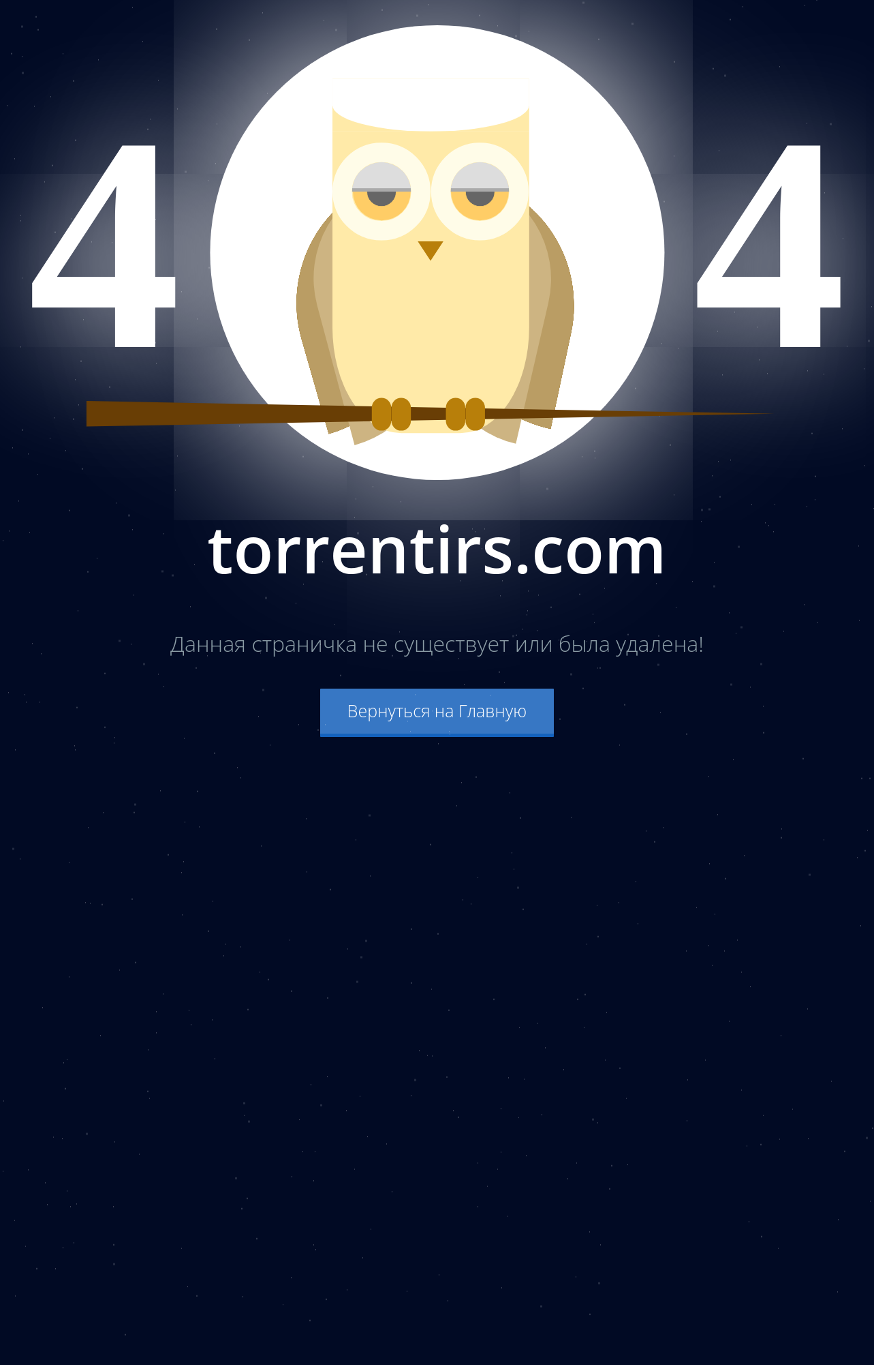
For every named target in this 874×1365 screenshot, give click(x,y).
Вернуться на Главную (437, 710)
